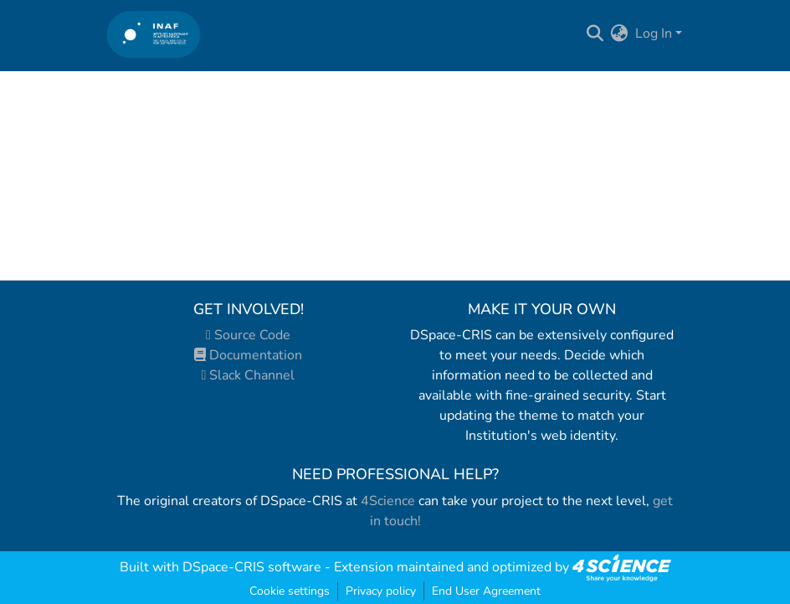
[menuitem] (619, 33)
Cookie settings (289, 591)
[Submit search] (595, 33)
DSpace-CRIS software (251, 567)
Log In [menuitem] (653, 33)
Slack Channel (248, 375)
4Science (388, 501)
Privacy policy (381, 591)
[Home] (153, 34)
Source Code (248, 335)
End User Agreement (486, 591)
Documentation (248, 355)
